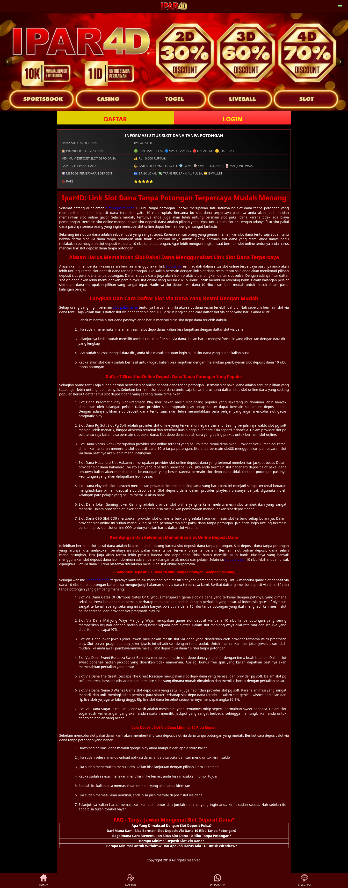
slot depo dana (97, 580)
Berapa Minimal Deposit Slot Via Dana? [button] (171, 840)
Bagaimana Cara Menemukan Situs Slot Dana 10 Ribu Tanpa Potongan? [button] (171, 835)
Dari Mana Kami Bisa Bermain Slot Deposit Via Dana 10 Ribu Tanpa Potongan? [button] (172, 830)
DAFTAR (115, 119)
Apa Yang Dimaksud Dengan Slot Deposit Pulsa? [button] (171, 825)
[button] (8, 62)
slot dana (173, 266)
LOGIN (232, 119)
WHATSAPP (217, 880)
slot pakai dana (125, 307)
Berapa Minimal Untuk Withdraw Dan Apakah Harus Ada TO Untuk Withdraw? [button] (171, 846)
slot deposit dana (120, 208)
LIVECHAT (304, 880)
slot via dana (235, 559)
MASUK (43, 880)
